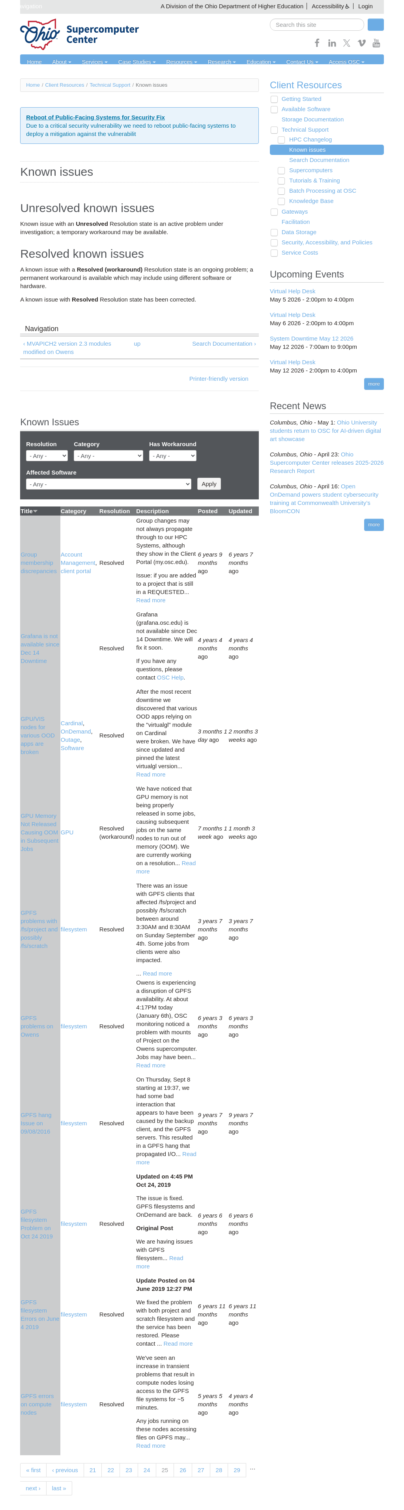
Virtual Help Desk (293, 291)
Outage (70, 739)
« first (33, 1470)
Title (29, 511)
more (374, 384)
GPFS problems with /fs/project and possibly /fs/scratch (39, 930)
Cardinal (72, 723)
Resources (172, 62)
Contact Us (286, 62)
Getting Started (299, 99)
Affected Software (51, 472)
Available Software (303, 109)
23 (128, 1470)
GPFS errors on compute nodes (37, 1404)
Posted (208, 511)
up (137, 343)
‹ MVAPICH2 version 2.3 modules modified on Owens (67, 347)
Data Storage (296, 232)
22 (110, 1470)
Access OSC (327, 62)
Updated (240, 511)
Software (72, 748)
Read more (150, 600)
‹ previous (65, 1470)
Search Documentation (316, 160)
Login (365, 6)
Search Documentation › (224, 343)
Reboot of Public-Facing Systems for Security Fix (95, 117)
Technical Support (110, 85)
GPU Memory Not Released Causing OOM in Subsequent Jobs (39, 833)
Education (247, 62)
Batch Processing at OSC (320, 191)
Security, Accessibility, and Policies (324, 242)
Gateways (292, 212)
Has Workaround (172, 444)
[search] (317, 25)
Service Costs (297, 252)
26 (183, 1470)
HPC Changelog (307, 139)
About (59, 62)
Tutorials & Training (311, 180)
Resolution (41, 444)
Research (209, 62)
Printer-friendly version (219, 379)
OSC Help (170, 677)
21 (93, 1470)
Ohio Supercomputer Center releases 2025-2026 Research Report (327, 463)
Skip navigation (22, 6)
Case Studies (130, 62)
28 (219, 1470)
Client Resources (64, 85)
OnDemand (76, 731)
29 (237, 1470)
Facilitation (293, 222)
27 (201, 1470)
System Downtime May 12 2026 (312, 338)
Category (86, 444)
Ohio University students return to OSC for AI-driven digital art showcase (325, 431)
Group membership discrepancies (39, 563)
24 (147, 1470)
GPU (67, 832)
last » (59, 1488)
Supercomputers (308, 170)
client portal (76, 571)
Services (90, 62)
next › (33, 1488)
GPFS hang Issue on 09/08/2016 (36, 1123)
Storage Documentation (310, 119)
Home (33, 62)
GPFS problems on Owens (37, 1026)
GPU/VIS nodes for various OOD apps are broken (38, 736)
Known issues (304, 150)
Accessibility (328, 6)
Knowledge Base (308, 201)
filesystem (74, 929)
